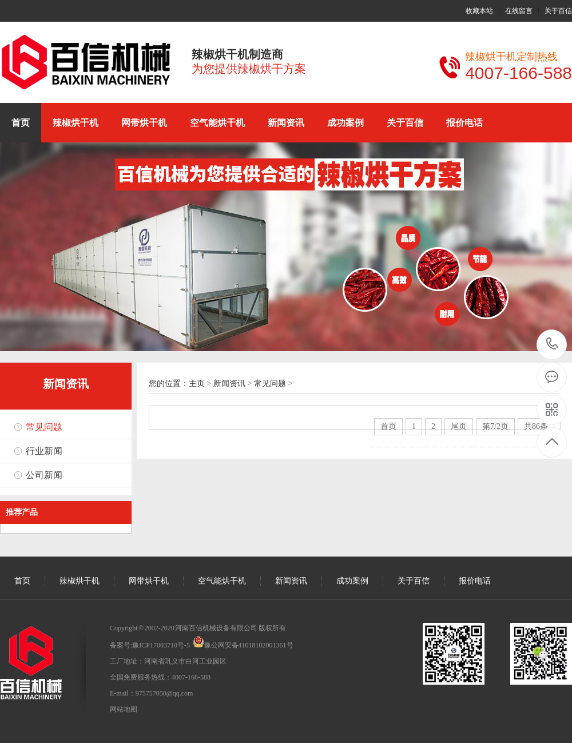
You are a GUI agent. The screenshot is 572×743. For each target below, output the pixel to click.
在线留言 (519, 11)
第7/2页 (495, 426)
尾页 (459, 426)
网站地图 (123, 709)
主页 (197, 383)
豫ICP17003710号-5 (161, 645)
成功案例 (345, 123)
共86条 (536, 426)
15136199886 (552, 344)
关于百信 (558, 11)
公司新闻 (44, 475)
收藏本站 (479, 11)
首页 (20, 123)
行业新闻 (44, 451)
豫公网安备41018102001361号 (248, 645)
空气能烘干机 (217, 123)
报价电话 (464, 123)
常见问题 (44, 427)
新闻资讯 (286, 123)
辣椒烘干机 (75, 123)
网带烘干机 (144, 123)
